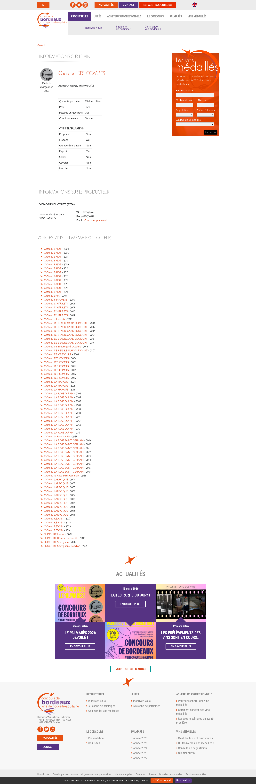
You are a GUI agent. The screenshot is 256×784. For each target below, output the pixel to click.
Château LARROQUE (56, 479)
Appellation (184, 112)
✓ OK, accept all (161, 780)
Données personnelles (170, 774)
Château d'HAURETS (55, 299)
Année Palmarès (206, 112)
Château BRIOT (52, 249)
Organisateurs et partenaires (96, 774)
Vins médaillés (197, 16)
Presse (152, 774)
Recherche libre (195, 93)
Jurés (97, 16)
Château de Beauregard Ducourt (62, 346)
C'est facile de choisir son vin (195, 738)
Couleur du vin (184, 103)
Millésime (205, 103)
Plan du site (43, 774)
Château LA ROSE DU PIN (58, 393)
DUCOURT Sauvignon (56, 542)
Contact (129, 4)
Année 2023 (140, 753)
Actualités (106, 4)
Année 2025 (140, 743)
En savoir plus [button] (80, 646)
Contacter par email (95, 220)
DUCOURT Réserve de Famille (61, 538)
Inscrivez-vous (97, 701)
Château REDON (53, 518)
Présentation (96, 738)
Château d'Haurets (54, 319)
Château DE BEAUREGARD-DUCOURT (66, 350)
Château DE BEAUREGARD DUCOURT (66, 323)
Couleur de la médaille (195, 122)
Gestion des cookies (196, 774)
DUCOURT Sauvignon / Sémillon (62, 546)
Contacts (140, 774)
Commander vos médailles (103, 710)
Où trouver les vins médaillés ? (196, 743)
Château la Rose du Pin (57, 436)
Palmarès (175, 16)
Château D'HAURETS (56, 303)
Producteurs (79, 16)
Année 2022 (140, 758)
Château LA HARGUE (56, 382)
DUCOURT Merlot (54, 534)
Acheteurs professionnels (124, 16)
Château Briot (51, 296)
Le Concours (155, 16)
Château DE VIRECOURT (57, 354)
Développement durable (65, 774)
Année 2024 (140, 748)
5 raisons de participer (101, 705)
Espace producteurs (158, 4)
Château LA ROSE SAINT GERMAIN (64, 440)
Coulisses (94, 743)
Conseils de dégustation (192, 748)
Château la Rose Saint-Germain (61, 475)
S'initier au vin (186, 753)
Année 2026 (140, 738)
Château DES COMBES (56, 358)
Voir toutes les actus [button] (130, 668)
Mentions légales (123, 774)
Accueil (41, 45)
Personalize (183, 780)
